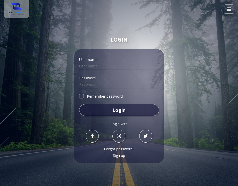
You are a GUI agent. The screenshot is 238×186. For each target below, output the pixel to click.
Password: (87, 77)
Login (119, 110)
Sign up (119, 155)
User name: (88, 59)
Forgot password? (119, 148)
